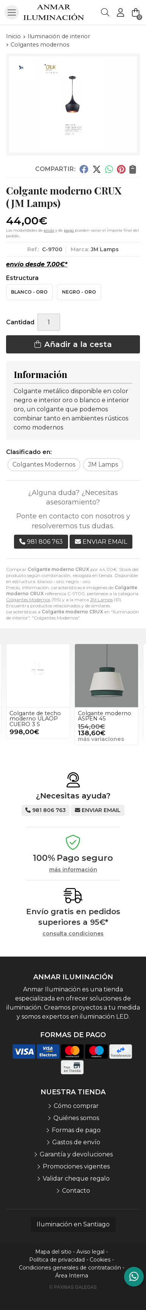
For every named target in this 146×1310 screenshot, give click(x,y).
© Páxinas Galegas (73, 1287)
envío (49, 230)
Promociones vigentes (76, 1166)
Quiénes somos (76, 1118)
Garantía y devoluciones (76, 1154)
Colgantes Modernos (28, 599)
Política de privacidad (57, 1259)
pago (69, 230)
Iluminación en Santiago (73, 1224)
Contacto (76, 1190)
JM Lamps (101, 599)
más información (73, 870)
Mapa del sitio (53, 1251)
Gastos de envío (76, 1142)
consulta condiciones (73, 933)
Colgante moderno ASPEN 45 (104, 716)
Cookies (100, 1259)
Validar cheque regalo (76, 1178)
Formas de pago (76, 1130)
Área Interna (71, 1275)
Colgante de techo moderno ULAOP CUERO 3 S (35, 719)
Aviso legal (90, 1251)
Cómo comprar (76, 1105)
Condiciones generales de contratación (70, 1267)
